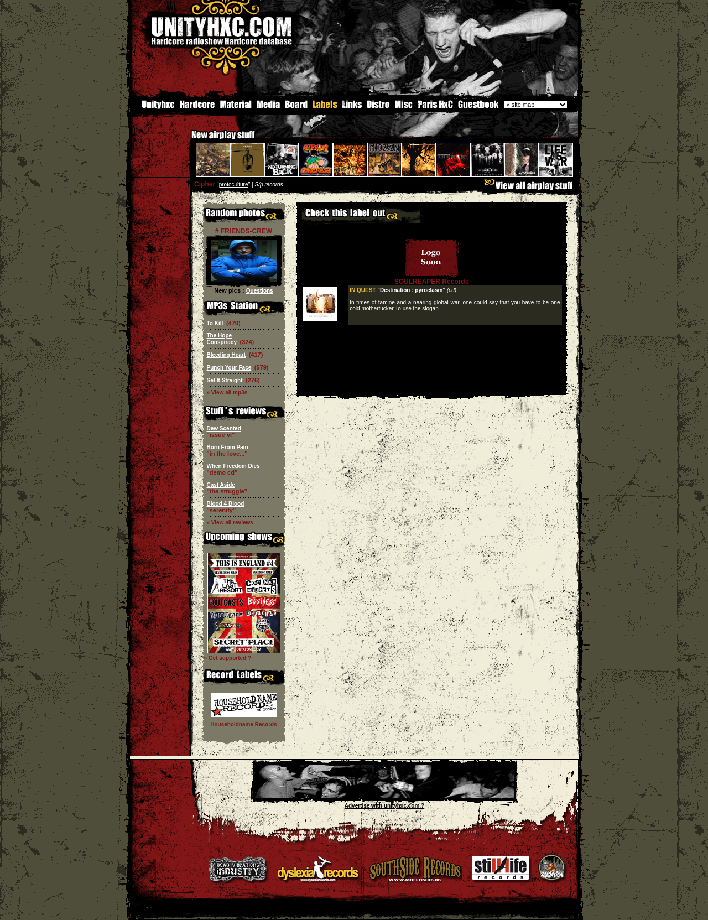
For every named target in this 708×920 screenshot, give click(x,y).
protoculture (233, 183)
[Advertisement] (431, 386)
